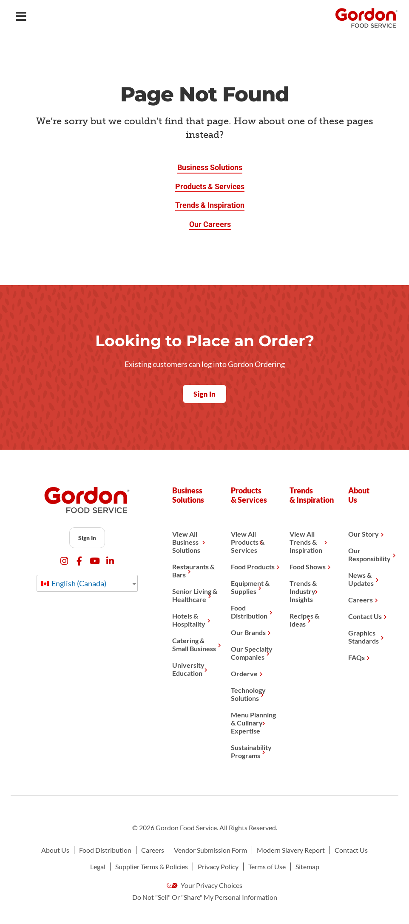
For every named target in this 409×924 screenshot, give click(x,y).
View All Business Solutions (186, 542)
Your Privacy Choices (204, 885)
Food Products (253, 567)
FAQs (356, 657)
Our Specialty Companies (252, 653)
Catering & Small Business (194, 644)
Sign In (87, 537)
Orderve (244, 673)
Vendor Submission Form (210, 850)
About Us (55, 850)
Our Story (363, 534)
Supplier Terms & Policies (151, 866)
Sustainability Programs (251, 751)
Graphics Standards (363, 637)
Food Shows (308, 567)
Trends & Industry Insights (303, 591)
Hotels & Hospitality (188, 620)
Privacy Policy (218, 866)
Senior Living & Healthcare (194, 595)
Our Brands (248, 632)
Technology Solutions (248, 694)
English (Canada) (73, 583)
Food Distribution (249, 612)
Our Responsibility (369, 554)
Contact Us (365, 616)
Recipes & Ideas (304, 620)
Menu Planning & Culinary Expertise (253, 723)
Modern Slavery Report (291, 850)
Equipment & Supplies (250, 587)
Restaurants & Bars (193, 571)
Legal (97, 866)
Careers (360, 600)
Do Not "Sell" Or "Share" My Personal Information (204, 897)
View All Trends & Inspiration (306, 542)
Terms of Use (267, 866)
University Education (188, 669)
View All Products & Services (247, 542)
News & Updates (361, 579)
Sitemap (307, 866)
